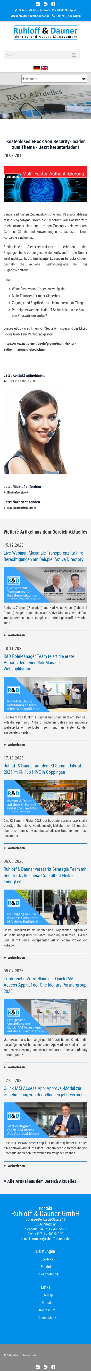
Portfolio (47, 1266)
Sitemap (47, 1295)
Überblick (47, 1259)
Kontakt (47, 1302)
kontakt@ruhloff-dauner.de (33, 15)
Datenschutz (47, 1317)
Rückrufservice (16, 492)
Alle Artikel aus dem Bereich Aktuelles (41, 1181)
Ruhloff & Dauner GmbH (24, 1355)
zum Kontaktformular (20, 508)
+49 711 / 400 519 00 (68, 15)
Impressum (47, 1310)
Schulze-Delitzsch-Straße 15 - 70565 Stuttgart (47, 10)
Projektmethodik (47, 1274)
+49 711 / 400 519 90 (48, 1233)
